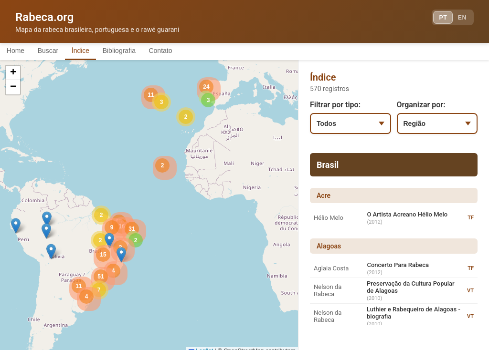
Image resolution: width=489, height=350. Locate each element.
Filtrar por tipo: (335, 106)
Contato (187, 51)
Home (18, 51)
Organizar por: (421, 106)
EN (459, 19)
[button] (47, 220)
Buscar (56, 51)
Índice (95, 51)
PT (434, 19)
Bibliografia (139, 51)
